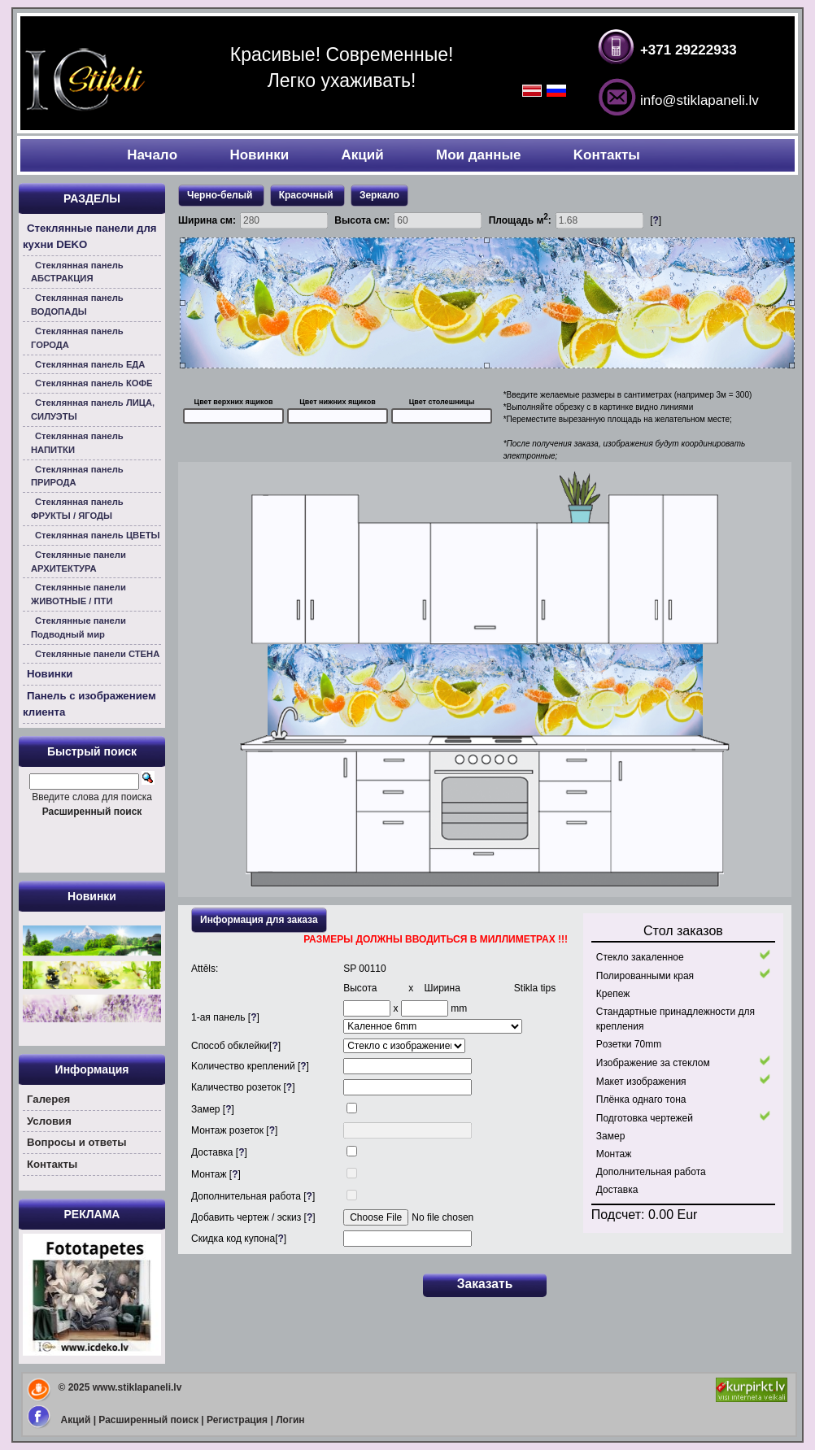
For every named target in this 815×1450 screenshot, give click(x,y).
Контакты (52, 1164)
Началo (152, 155)
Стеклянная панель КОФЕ (94, 383)
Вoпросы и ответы (77, 1142)
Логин (290, 1420)
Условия (49, 1121)
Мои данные (478, 155)
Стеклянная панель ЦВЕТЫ (97, 535)
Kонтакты (606, 155)
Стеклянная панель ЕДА (90, 364)
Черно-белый (221, 195)
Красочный (307, 195)
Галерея (48, 1099)
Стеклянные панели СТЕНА (97, 654)
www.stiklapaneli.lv (137, 1387)
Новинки (259, 155)
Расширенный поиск (148, 1420)
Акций (363, 155)
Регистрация (237, 1420)
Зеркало (379, 195)
